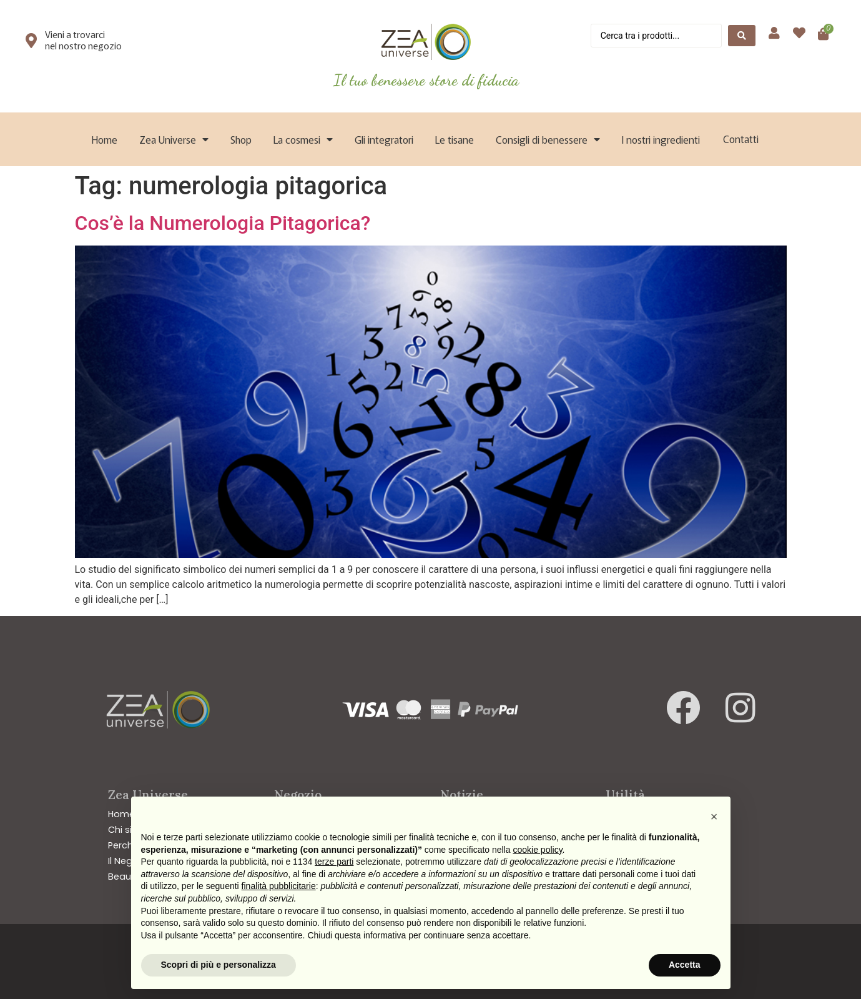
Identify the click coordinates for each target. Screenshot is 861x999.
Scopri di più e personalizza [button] (218, 965)
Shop (241, 139)
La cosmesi (303, 139)
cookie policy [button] (537, 850)
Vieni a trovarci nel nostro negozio (83, 39)
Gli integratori (384, 139)
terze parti (334, 862)
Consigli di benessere (548, 139)
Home (104, 139)
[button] (714, 817)
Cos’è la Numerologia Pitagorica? (223, 223)
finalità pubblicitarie (279, 886)
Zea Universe (174, 139)
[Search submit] (741, 35)
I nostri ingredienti (661, 139)
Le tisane (454, 139)
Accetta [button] (685, 965)
